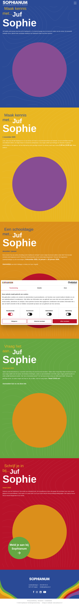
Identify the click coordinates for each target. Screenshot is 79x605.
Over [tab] (65, 288)
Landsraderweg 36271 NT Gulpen (33, 586)
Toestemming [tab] (13, 288)
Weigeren (14, 321)
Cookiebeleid (48, 600)
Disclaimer (40, 600)
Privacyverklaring (32, 600)
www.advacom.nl (57, 603)
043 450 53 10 (44, 585)
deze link (23, 384)
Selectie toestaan (39, 321)
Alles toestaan (64, 321)
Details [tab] (39, 288)
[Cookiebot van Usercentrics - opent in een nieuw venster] (69, 282)
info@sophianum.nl (45, 587)
